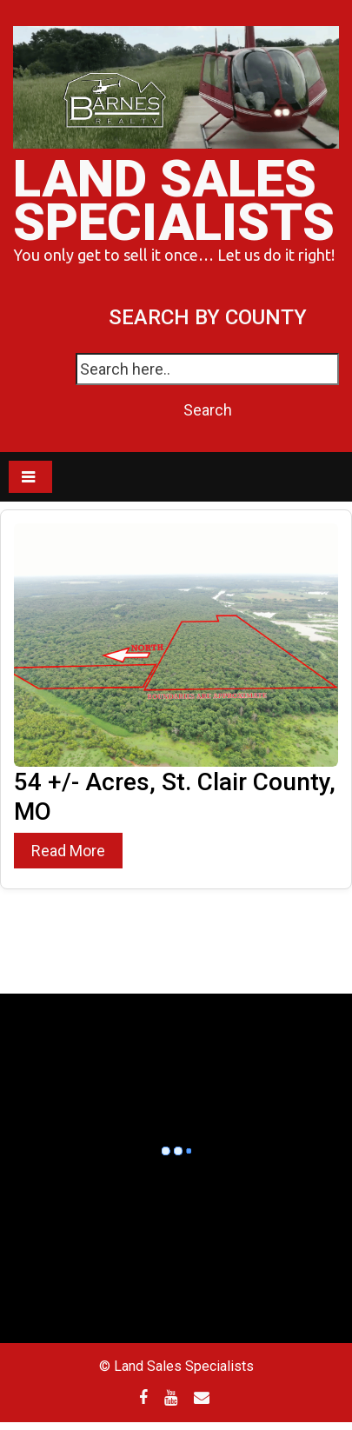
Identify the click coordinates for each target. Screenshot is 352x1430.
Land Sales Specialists (174, 200)
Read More (68, 850)
